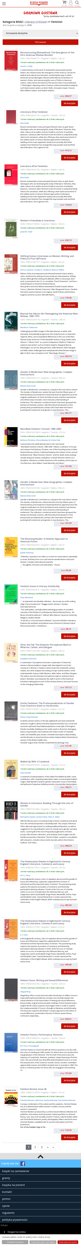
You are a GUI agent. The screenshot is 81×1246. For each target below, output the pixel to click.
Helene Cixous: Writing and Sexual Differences (44, 980)
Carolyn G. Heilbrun (42, 270)
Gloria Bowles (42, 440)
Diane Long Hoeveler (29, 717)
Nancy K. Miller (57, 270)
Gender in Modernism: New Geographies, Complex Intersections (46, 373)
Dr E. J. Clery (25, 875)
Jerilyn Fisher (41, 817)
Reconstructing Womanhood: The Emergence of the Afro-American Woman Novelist (47, 53)
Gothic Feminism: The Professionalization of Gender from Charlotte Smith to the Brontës (47, 704)
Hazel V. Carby (26, 66)
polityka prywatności (14, 1219)
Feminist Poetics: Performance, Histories (41, 1034)
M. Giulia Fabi (54, 440)
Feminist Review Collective (31, 1100)
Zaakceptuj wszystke (68, 1242)
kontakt (7, 1192)
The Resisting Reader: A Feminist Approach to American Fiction (44, 540)
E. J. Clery (24, 935)
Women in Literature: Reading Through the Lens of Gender (46, 804)
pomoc (6, 1199)
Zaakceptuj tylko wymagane (43, 1242)
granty (6, 1178)
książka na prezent (13, 1185)
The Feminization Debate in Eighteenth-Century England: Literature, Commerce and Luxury (45, 862)
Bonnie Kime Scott (28, 386)
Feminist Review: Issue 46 (33, 1089)
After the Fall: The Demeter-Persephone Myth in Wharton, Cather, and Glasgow (45, 646)
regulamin (8, 1213)
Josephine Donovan (28, 658)
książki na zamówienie (15, 1171)
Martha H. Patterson (28, 327)
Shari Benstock (26, 597)
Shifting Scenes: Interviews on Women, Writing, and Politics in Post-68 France (47, 257)
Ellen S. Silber (54, 817)
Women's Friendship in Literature (37, 220)
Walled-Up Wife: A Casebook (34, 761)
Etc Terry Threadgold (29, 1046)
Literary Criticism (36, 22)
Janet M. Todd (26, 231)
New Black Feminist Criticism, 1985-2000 (40, 428)
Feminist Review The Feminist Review (59, 1100)
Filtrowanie (40, 42)
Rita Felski (24, 123)
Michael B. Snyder (28, 817)
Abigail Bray (25, 991)
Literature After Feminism (33, 111)
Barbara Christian (27, 440)
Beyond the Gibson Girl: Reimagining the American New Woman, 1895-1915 (49, 315)
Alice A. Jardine (26, 270)
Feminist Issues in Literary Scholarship (40, 586)
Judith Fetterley (27, 552)
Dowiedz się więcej (15, 1242)
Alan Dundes (25, 773)
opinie (6, 1206)
